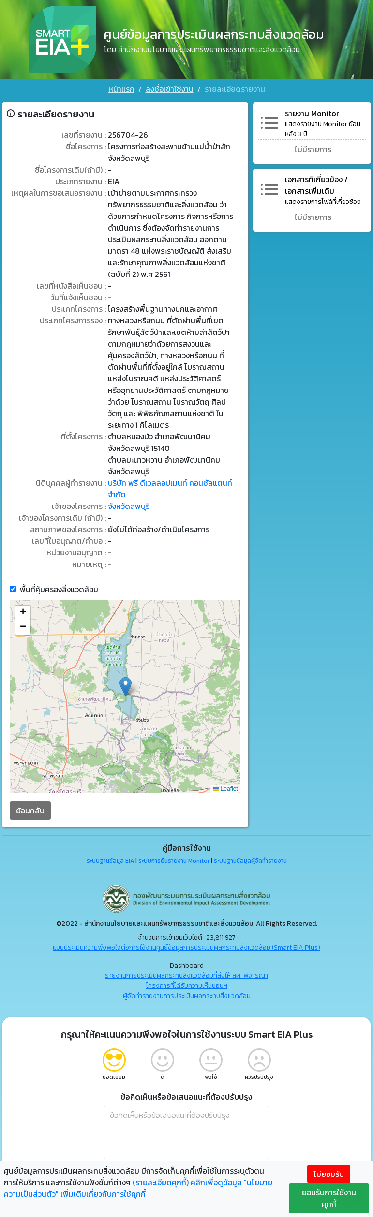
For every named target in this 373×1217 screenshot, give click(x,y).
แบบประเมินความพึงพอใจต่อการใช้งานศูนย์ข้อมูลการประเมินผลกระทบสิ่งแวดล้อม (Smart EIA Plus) (186, 946)
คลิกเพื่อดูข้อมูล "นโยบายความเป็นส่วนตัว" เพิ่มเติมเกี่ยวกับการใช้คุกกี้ (138, 1188)
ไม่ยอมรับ (328, 1174)
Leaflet (225, 787)
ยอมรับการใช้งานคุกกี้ (329, 1198)
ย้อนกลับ (30, 809)
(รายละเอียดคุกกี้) (161, 1182)
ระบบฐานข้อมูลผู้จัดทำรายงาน (250, 859)
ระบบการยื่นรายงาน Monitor (173, 859)
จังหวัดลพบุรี (128, 504)
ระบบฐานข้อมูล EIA (110, 859)
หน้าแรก (121, 89)
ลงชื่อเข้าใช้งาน (170, 89)
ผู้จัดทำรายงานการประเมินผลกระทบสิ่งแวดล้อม (187, 994)
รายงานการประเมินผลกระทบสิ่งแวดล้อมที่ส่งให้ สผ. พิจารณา (186, 974)
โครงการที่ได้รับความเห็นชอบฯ (186, 984)
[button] (125, 685)
